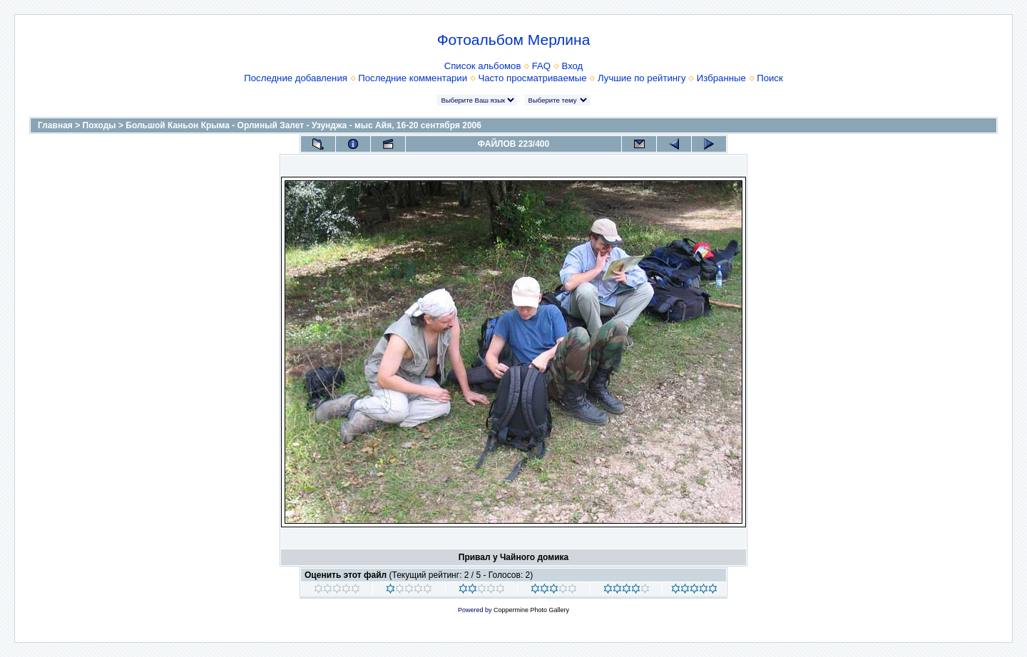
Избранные (721, 78)
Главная (55, 125)
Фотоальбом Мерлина (514, 39)
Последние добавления (295, 78)
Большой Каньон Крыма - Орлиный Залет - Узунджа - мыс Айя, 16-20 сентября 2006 (303, 125)
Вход (572, 66)
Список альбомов (482, 66)
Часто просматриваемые (532, 78)
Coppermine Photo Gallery (531, 610)
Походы (99, 125)
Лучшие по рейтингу (641, 78)
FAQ (541, 66)
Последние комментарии (412, 78)
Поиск (770, 78)
